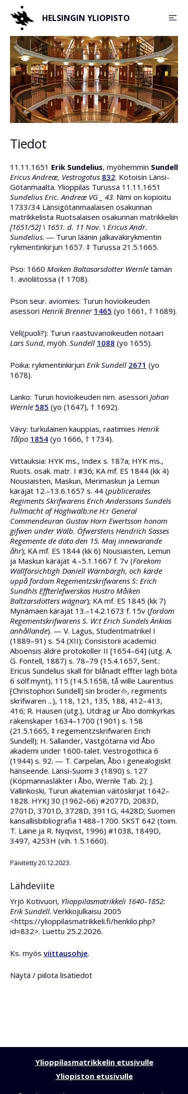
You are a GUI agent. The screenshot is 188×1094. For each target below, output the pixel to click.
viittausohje (66, 953)
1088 (106, 343)
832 (108, 177)
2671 (137, 365)
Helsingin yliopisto (70, 18)
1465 (103, 311)
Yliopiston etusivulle (94, 1076)
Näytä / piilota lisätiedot (51, 975)
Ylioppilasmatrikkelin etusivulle (94, 1062)
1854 (39, 439)
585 (42, 407)
